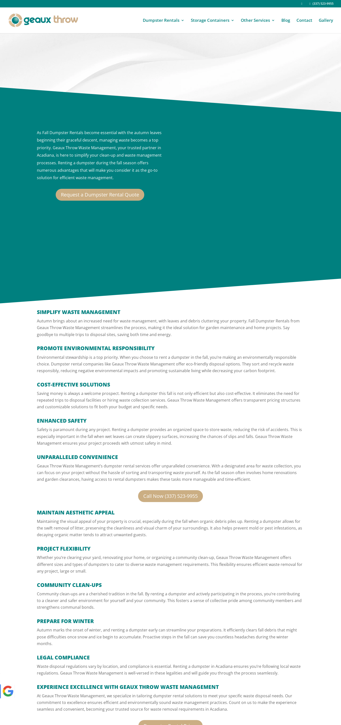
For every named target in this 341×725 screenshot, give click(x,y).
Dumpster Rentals (161, 21)
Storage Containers (210, 21)
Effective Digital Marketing (93, 719)
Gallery (326, 21)
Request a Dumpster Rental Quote (100, 194)
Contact (304, 21)
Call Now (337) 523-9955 (170, 439)
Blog (285, 21)
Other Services (255, 21)
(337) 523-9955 (321, 4)
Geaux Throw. (72, 712)
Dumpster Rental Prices (170, 669)
